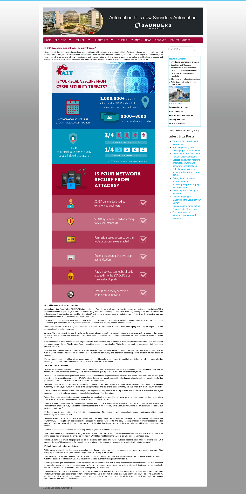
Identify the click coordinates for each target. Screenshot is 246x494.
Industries (101, 40)
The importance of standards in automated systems (184, 215)
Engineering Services (178, 107)
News (148, 40)
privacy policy (193, 130)
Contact (160, 40)
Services (81, 40)
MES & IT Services (177, 124)
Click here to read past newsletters (185, 79)
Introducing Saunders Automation (185, 62)
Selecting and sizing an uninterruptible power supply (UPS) (186, 172)
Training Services (177, 119)
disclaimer (180, 130)
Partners (136, 40)
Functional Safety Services (181, 115)
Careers (122, 40)
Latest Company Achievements (184, 70)
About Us (60, 40)
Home (47, 40)
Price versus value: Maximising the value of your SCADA (187, 199)
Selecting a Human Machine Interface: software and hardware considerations (186, 163)
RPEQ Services (176, 111)
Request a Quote (179, 40)
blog (172, 130)
